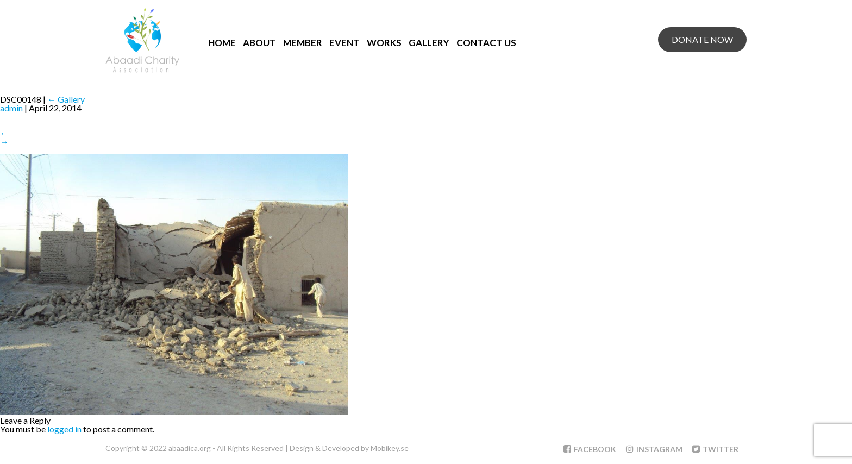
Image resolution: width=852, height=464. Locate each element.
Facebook (589, 449)
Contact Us (486, 42)
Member (302, 42)
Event (344, 42)
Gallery (429, 42)
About (259, 42)
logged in (64, 429)
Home (222, 42)
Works (384, 42)
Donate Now (702, 39)
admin (11, 108)
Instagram (654, 449)
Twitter (715, 449)
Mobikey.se (390, 448)
